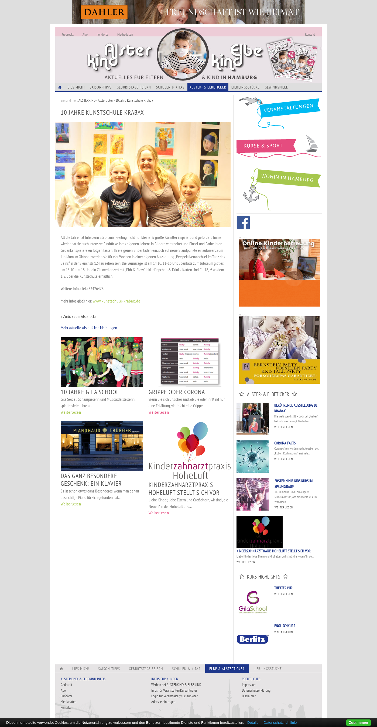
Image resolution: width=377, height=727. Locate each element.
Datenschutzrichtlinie (280, 723)
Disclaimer (249, 696)
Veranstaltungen (279, 115)
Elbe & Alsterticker (227, 668)
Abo (85, 34)
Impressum (249, 684)
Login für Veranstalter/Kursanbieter (174, 696)
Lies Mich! (76, 87)
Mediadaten (125, 34)
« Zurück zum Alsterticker (79, 316)
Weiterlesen (71, 412)
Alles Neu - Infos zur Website (144, 48)
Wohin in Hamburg (279, 188)
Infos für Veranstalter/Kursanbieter (174, 690)
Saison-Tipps (101, 87)
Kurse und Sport (279, 149)
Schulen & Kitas (170, 87)
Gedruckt (68, 34)
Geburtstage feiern (134, 87)
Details (252, 723)
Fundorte (102, 34)
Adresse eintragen (163, 701)
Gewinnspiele (276, 87)
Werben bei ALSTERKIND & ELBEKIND (176, 684)
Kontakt (310, 34)
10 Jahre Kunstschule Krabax (134, 100)
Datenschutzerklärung (256, 690)
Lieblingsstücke (245, 87)
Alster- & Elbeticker (208, 87)
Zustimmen (358, 723)
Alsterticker (105, 100)
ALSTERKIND (86, 100)
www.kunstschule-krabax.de (116, 301)
